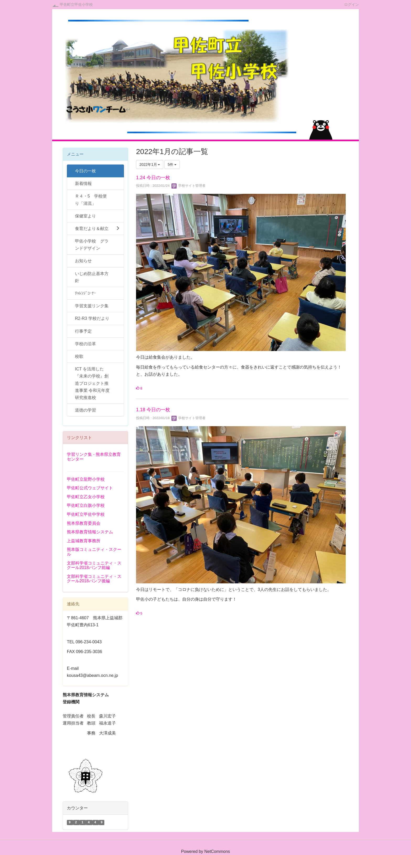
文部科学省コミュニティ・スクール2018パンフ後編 (94, 578)
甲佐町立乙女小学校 (86, 497)
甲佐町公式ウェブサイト (90, 488)
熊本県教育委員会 (83, 523)
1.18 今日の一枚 (153, 409)
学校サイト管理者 (188, 186)
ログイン (351, 4)
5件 (172, 164)
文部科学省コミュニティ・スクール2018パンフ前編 (94, 565)
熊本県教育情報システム (90, 532)
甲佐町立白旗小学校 (86, 505)
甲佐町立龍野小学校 (86, 479)
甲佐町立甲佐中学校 (86, 514)
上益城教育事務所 (83, 541)
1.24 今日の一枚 (153, 177)
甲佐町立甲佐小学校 (76, 4)
